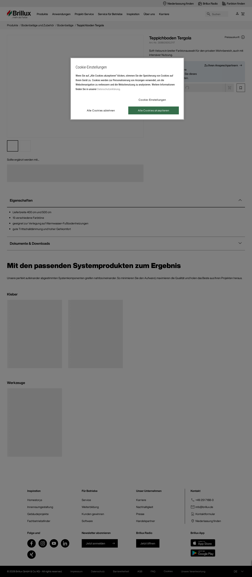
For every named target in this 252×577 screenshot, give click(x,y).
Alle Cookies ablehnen (101, 110)
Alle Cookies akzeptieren (153, 110)
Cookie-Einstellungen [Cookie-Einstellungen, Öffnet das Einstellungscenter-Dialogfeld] (152, 100)
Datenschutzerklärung (108, 89)
